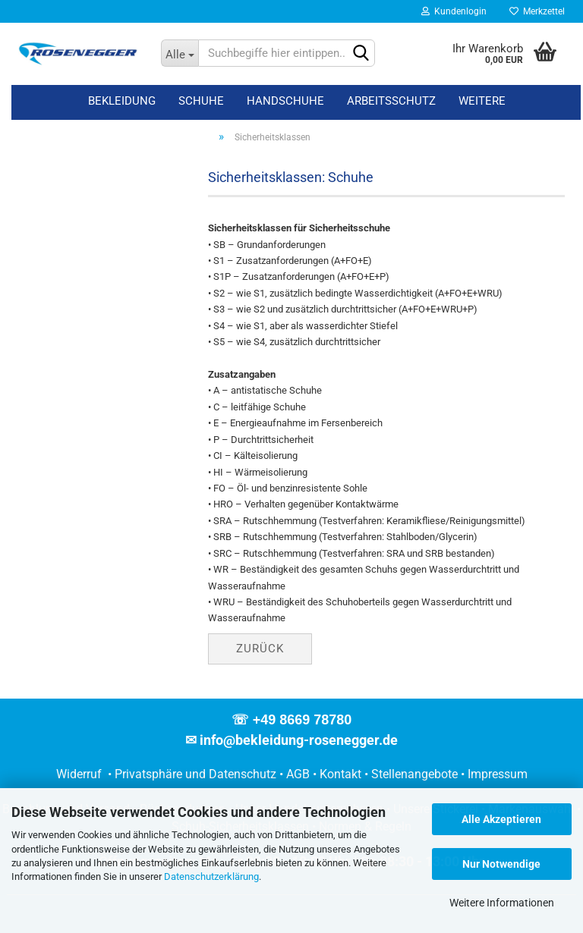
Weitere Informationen (501, 903)
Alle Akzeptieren (501, 819)
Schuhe (201, 101)
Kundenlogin (454, 11)
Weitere (482, 101)
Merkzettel (537, 11)
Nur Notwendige (501, 864)
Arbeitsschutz (391, 101)
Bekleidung (122, 101)
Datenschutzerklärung (211, 876)
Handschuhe (285, 101)
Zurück (260, 648)
